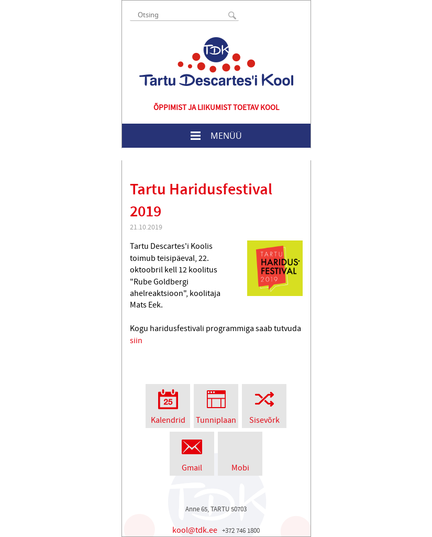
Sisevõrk (264, 404)
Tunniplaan (216, 404)
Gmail (192, 452)
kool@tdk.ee (194, 530)
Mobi (240, 452)
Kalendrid (168, 404)
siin (136, 340)
